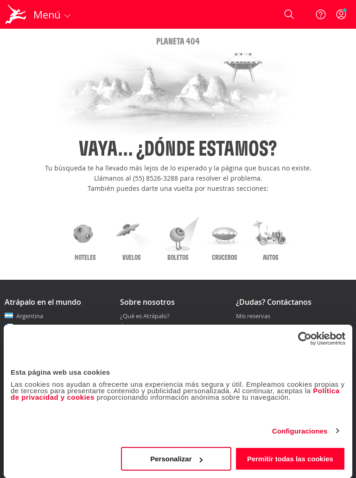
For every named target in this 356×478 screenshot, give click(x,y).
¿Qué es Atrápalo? (145, 316)
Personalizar (176, 459)
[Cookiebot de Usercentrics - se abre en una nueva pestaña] (304, 339)
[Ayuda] (320, 14)
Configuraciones (300, 431)
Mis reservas (253, 316)
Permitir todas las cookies (290, 459)
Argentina (29, 316)
